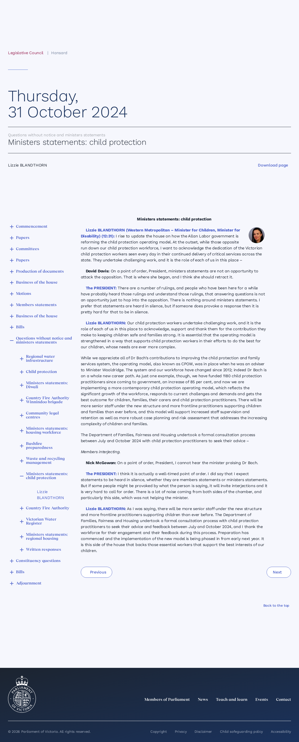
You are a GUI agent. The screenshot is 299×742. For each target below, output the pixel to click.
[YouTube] (277, 711)
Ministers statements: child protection (47, 476)
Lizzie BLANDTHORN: (106, 323)
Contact (283, 700)
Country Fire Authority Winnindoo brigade (47, 400)
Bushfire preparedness (39, 446)
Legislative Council (25, 52)
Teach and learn (231, 700)
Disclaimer (203, 732)
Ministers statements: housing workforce (47, 430)
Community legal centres (42, 415)
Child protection (41, 372)
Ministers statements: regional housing (47, 537)
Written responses (43, 550)
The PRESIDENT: (101, 288)
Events (261, 700)
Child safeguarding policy (241, 732)
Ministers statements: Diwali (47, 385)
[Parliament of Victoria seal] (22, 694)
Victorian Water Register (41, 521)
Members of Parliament (167, 700)
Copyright (158, 732)
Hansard (59, 52)
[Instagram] (255, 711)
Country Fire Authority (47, 508)
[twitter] (233, 711)
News (203, 700)
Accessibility (281, 732)
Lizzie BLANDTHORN (50, 494)
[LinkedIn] (244, 711)
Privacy (181, 732)
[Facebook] (266, 711)
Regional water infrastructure (40, 359)
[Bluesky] (288, 711)
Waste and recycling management (45, 461)
